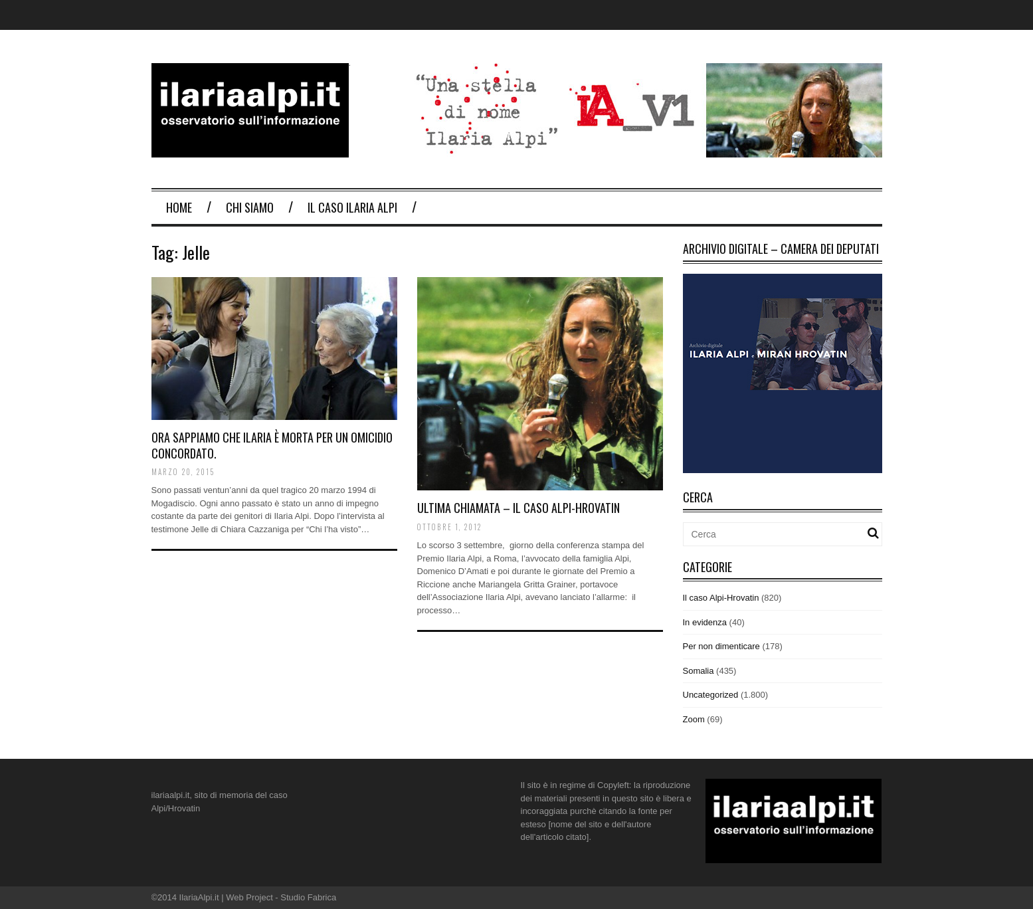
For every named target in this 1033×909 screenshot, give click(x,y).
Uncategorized (711, 695)
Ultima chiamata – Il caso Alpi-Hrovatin (518, 507)
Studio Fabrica (308, 897)
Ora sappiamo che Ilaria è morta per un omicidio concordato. (272, 445)
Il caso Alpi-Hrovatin (721, 598)
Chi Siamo (250, 207)
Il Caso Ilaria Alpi (352, 207)
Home (179, 207)
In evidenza (705, 622)
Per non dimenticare (721, 646)
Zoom (694, 719)
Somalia (698, 671)
